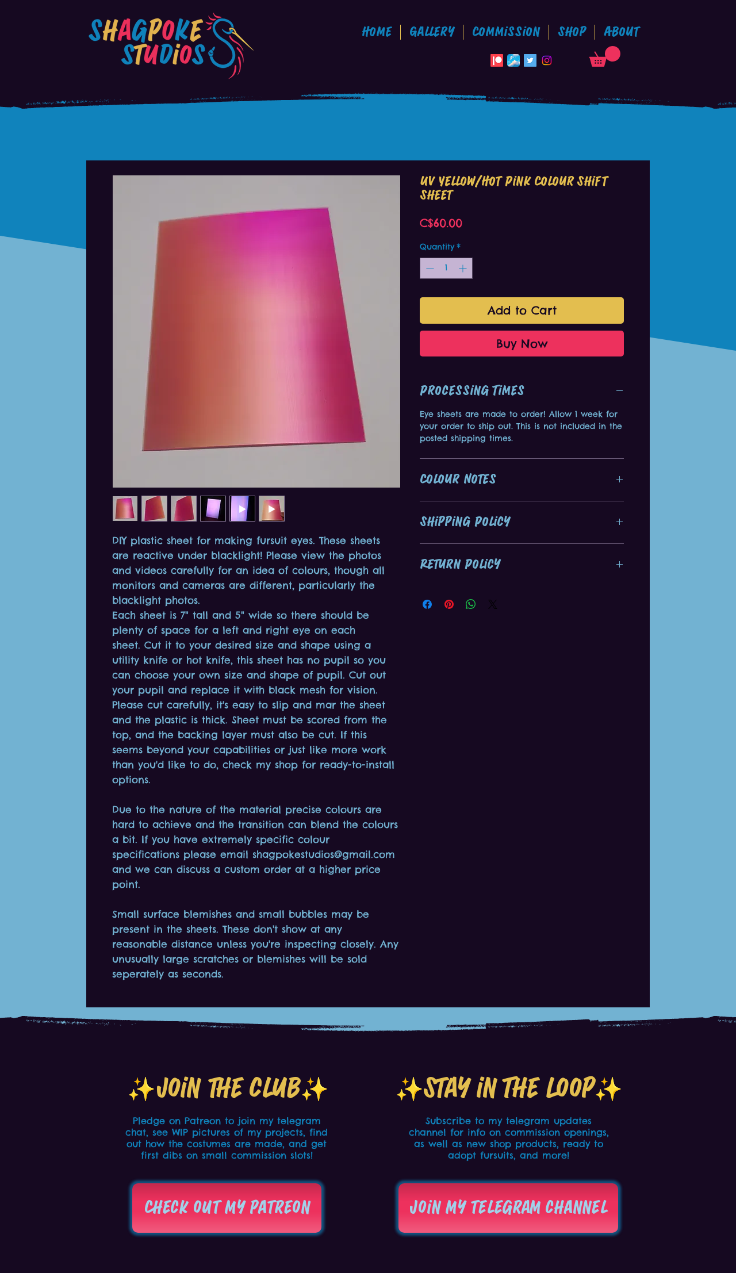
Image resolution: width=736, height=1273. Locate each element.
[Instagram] (546, 60)
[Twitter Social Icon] (530, 60)
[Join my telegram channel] (508, 1208)
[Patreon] (496, 60)
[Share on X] (493, 604)
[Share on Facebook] (427, 604)
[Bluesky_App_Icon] (513, 60)
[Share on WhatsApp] (471, 604)
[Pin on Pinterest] (449, 604)
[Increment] (464, 268)
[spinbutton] (446, 268)
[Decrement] (428, 268)
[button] (506, 32)
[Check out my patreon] (226, 1208)
